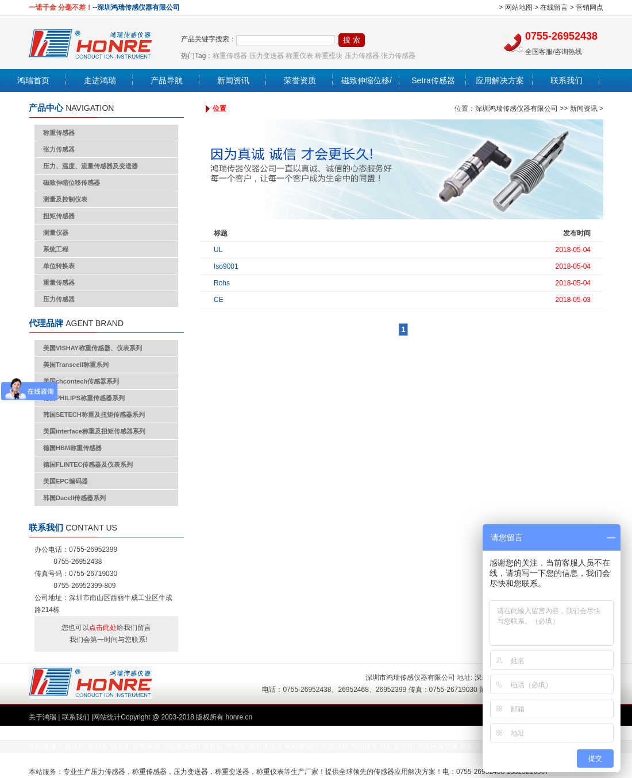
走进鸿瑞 (100, 80)
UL (218, 250)
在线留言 (554, 7)
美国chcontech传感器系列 (81, 381)
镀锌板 (98, 746)
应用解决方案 (500, 80)
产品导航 (167, 80)
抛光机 (120, 746)
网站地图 (519, 7)
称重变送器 (232, 772)
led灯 (193, 746)
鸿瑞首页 (33, 80)
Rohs (222, 283)
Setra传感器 (432, 80)
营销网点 (589, 7)
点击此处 (103, 628)
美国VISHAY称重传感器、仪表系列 (92, 348)
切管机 (173, 746)
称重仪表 (299, 56)
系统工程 (55, 249)
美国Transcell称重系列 (76, 364)
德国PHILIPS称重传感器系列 (84, 397)
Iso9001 (226, 266)
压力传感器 (362, 56)
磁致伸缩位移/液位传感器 (366, 92)
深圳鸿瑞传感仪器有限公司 (516, 108)
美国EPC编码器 (65, 481)
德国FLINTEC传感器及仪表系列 (88, 464)
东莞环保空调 (437, 746)
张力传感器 (398, 56)
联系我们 (566, 80)
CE (218, 300)
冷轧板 (213, 746)
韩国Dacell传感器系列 (74, 497)
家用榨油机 (301, 746)
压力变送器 (266, 56)
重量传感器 (59, 282)
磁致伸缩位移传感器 (71, 182)
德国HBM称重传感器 (72, 447)
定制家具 (146, 746)
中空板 (236, 746)
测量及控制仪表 (65, 199)
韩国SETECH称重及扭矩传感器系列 (94, 414)
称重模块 (328, 56)
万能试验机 (477, 746)
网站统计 (107, 717)
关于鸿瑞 (42, 717)
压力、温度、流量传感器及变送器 (90, 165)
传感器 (383, 772)
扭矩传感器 (59, 215)
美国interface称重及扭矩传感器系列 (94, 431)
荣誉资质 (300, 80)
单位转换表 (59, 265)
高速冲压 (335, 746)
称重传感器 (230, 56)
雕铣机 (75, 746)
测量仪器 (55, 232)
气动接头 (364, 746)
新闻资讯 (233, 80)
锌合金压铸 (397, 746)
